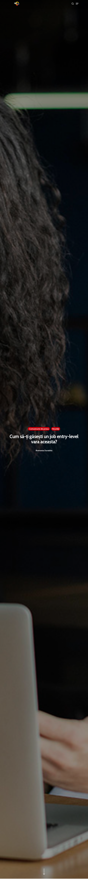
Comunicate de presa (39, 429)
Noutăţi (55, 429)
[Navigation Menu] (77, 4)
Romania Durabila (44, 450)
